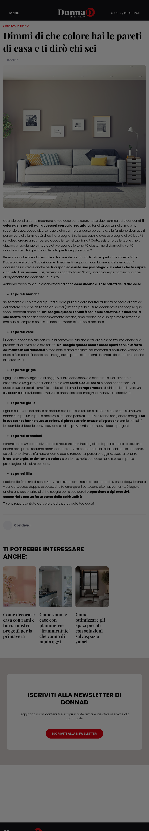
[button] (11, 13)
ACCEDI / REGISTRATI (125, 13)
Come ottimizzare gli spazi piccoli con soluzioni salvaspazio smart (90, 628)
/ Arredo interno (16, 26)
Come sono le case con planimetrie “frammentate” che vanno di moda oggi (55, 628)
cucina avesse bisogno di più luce (113, 235)
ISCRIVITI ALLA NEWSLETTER (74, 733)
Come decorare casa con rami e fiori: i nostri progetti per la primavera (19, 625)
